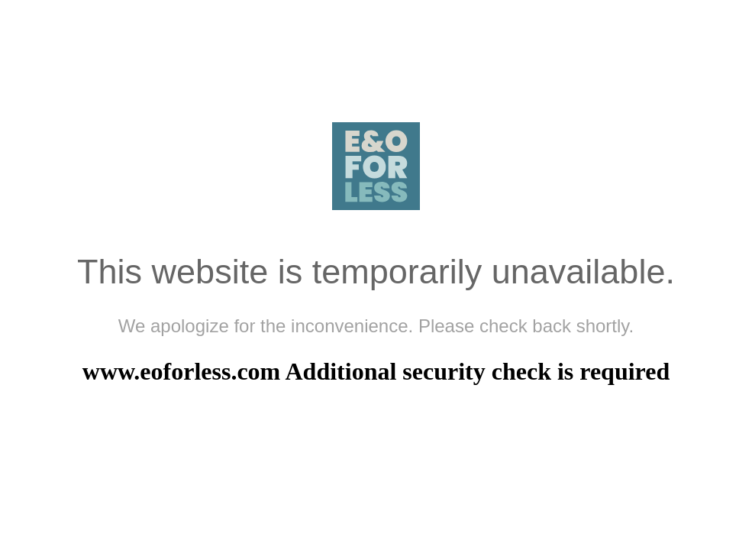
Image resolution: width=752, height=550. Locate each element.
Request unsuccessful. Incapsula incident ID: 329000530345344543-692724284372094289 (376, 275)
